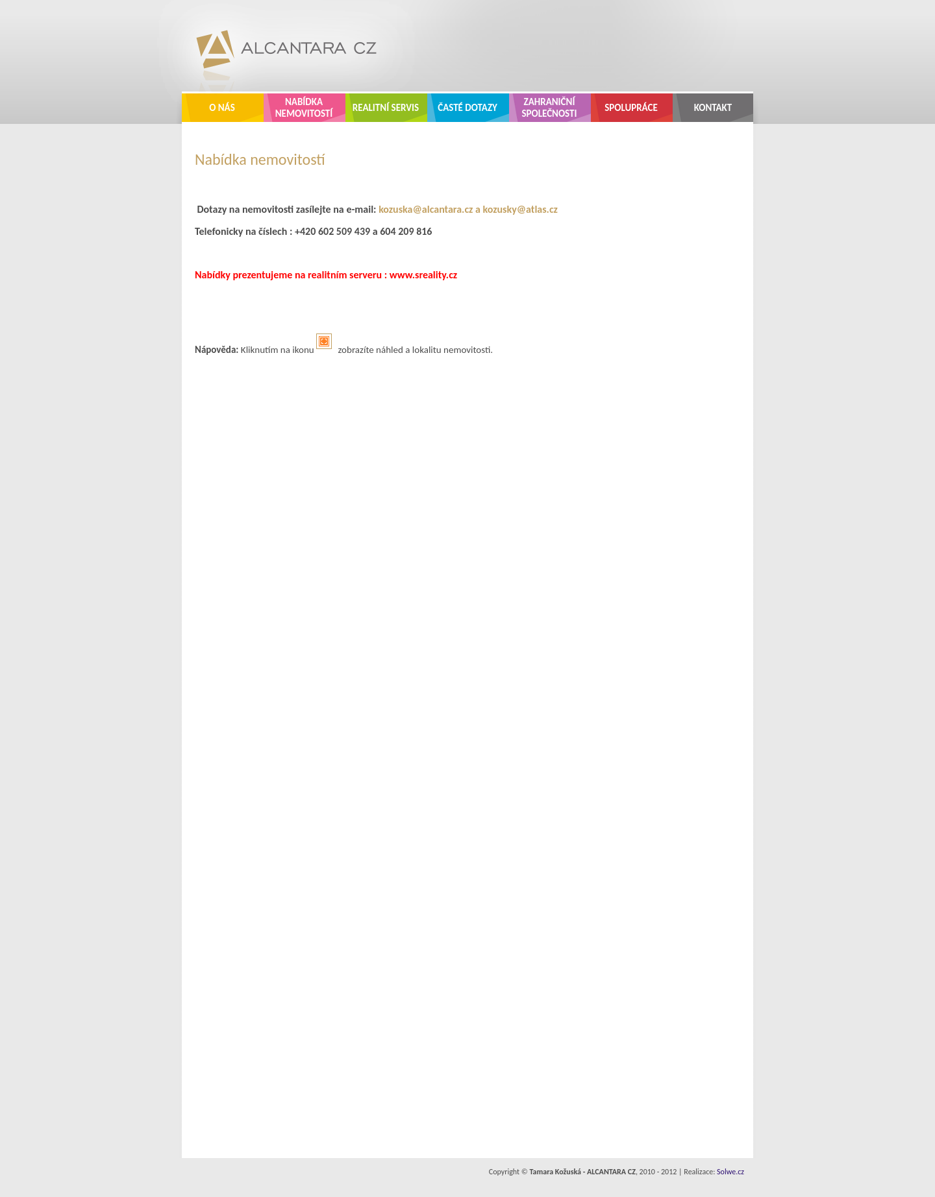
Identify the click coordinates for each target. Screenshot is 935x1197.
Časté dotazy (467, 108)
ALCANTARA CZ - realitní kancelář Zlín (276, 45)
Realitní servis (386, 108)
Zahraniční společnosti (549, 107)
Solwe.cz (730, 1171)
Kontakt (713, 108)
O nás (222, 108)
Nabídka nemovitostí (304, 107)
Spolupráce (631, 108)
